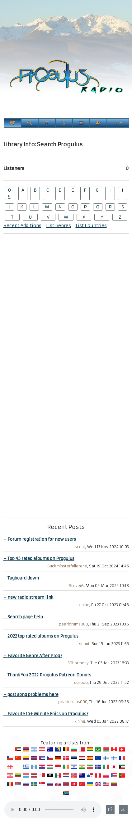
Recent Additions (22, 225)
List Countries (91, 225)
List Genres (58, 225)
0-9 (10, 193)
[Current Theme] (118, 123)
